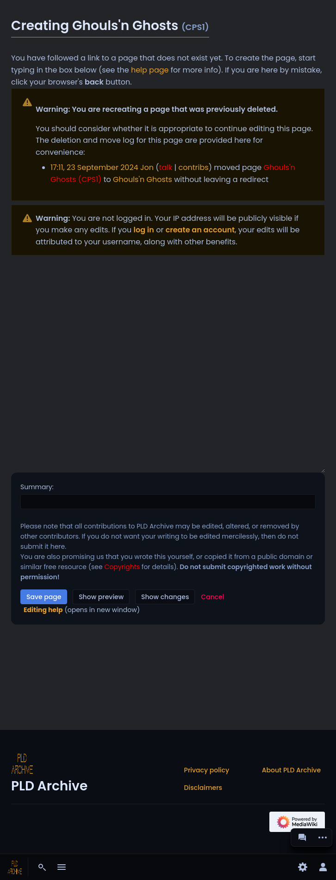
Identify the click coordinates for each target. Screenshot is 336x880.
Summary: (37, 487)
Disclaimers (203, 787)
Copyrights (122, 566)
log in (144, 230)
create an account (200, 230)
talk (165, 167)
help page (150, 70)
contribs (194, 167)
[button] (212, 596)
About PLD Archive (291, 770)
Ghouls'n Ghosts (142, 179)
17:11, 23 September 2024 (94, 167)
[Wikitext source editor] (168, 364)
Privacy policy (207, 770)
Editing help (43, 609)
